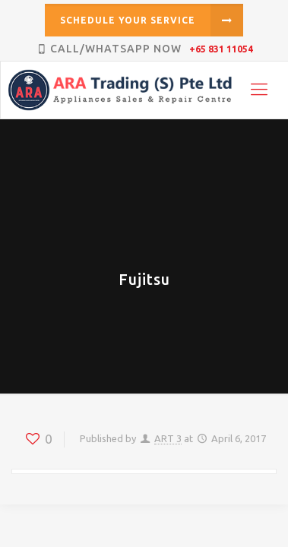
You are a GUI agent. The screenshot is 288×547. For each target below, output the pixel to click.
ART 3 (168, 438)
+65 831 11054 (221, 49)
